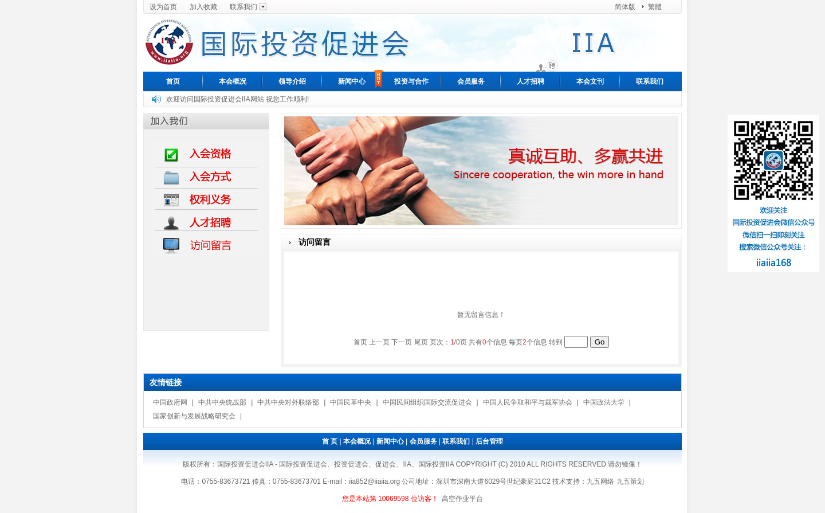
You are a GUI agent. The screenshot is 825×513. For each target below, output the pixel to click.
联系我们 (243, 7)
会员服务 (471, 81)
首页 (173, 81)
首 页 (329, 441)
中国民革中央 (350, 402)
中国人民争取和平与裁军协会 (527, 402)
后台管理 (489, 441)
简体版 (625, 7)
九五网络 (600, 481)
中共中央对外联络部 (288, 402)
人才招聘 (530, 81)
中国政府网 (170, 402)
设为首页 (163, 7)
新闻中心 (352, 81)
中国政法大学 (603, 402)
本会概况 (232, 81)
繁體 (655, 7)
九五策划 (630, 481)
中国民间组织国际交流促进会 (427, 402)
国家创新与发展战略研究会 (194, 416)
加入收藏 (203, 7)
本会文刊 (590, 81)
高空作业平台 (462, 499)
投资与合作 (411, 81)
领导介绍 (292, 81)
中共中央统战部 (222, 402)
